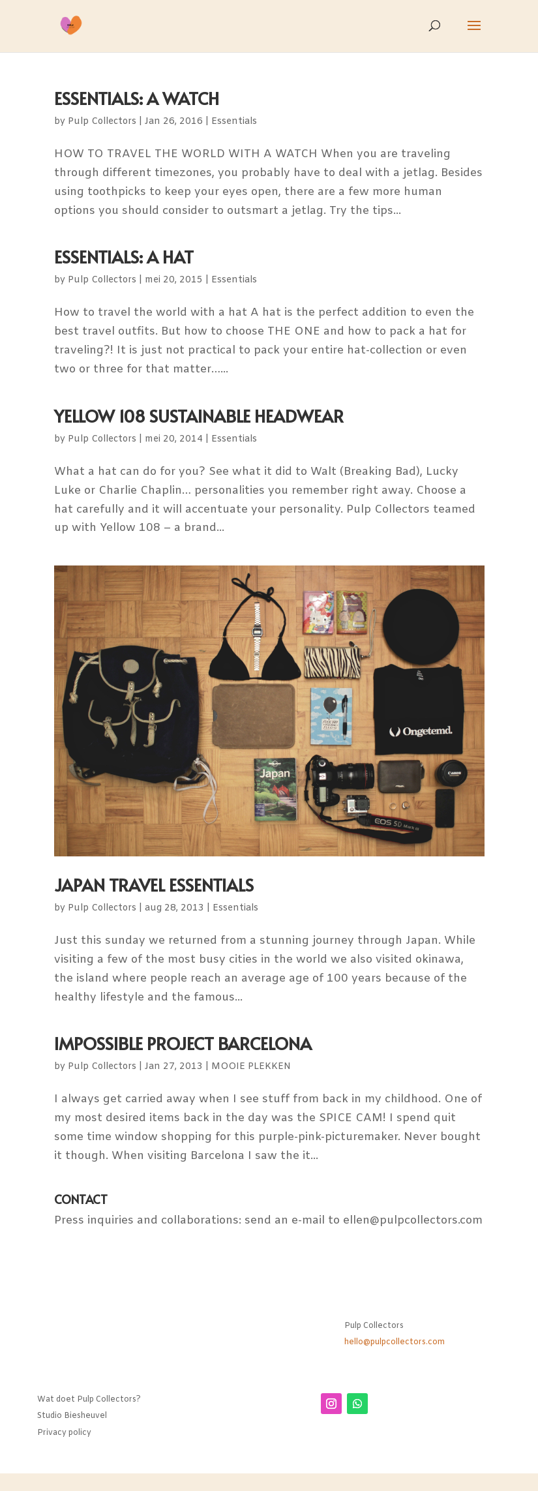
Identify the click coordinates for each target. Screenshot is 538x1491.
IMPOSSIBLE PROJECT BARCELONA (183, 1043)
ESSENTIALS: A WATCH (136, 98)
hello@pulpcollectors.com (394, 1342)
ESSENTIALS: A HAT (124, 256)
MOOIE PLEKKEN (251, 1067)
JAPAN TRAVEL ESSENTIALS (154, 884)
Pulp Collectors (102, 121)
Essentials (234, 121)
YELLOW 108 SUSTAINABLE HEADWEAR (199, 415)
